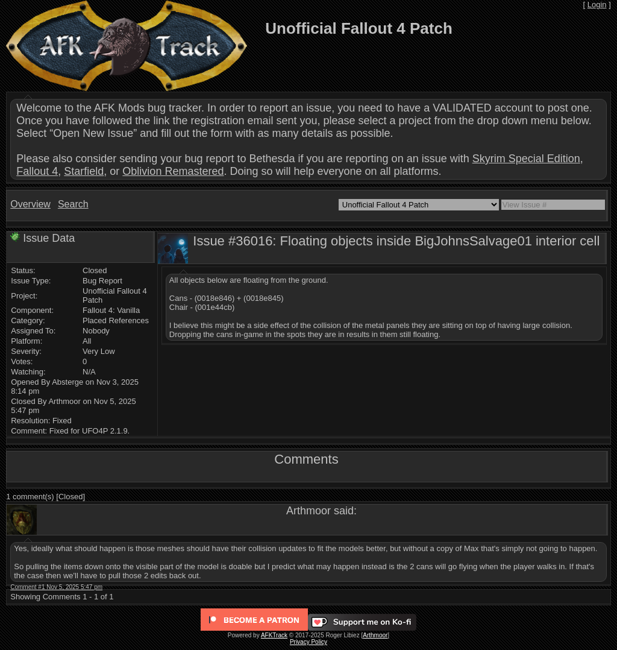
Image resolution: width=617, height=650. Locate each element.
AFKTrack (274, 635)
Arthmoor (375, 635)
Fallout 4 (37, 171)
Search (73, 204)
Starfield (84, 171)
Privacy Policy (308, 642)
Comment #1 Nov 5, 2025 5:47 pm (56, 587)
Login (597, 4)
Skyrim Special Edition (526, 159)
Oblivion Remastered (173, 171)
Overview (30, 204)
